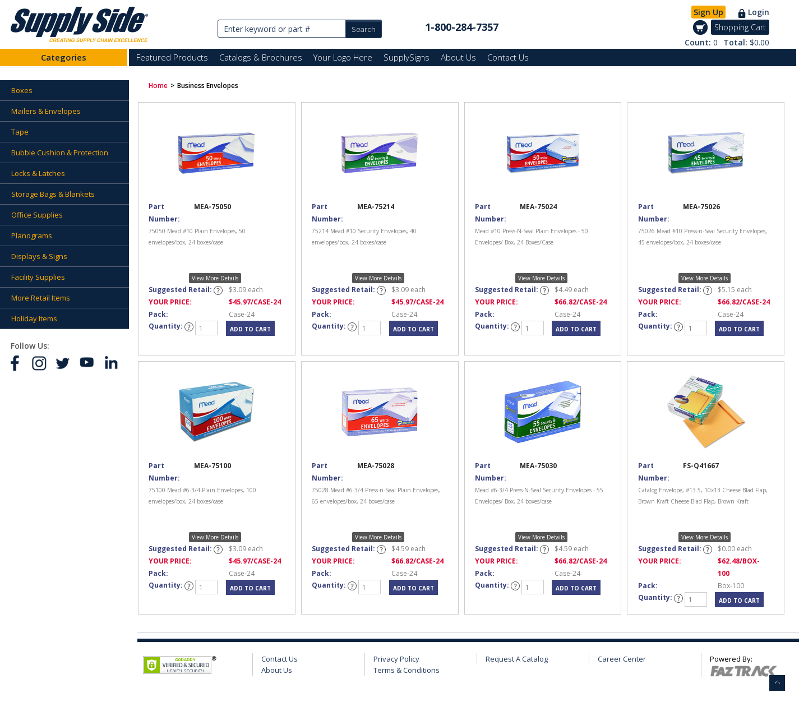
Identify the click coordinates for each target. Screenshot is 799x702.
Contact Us (508, 57)
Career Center (622, 659)
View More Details (215, 278)
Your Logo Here (342, 57)
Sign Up (708, 12)
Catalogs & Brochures (260, 57)
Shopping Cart (740, 27)
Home (158, 85)
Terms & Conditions (406, 670)
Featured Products (172, 57)
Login (758, 12)
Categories (63, 57)
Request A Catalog (517, 659)
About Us (458, 57)
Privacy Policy (396, 659)
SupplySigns (406, 57)
